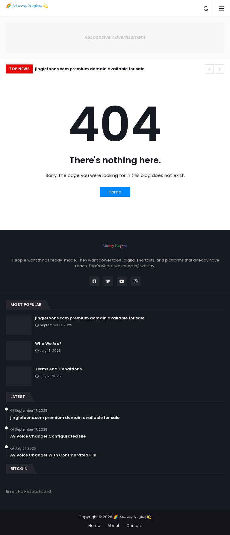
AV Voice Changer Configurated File (48, 436)
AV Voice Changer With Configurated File (53, 455)
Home (115, 192)
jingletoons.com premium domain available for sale (89, 69)
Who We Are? (48, 343)
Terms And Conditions (58, 369)
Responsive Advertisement (115, 37)
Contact (134, 525)
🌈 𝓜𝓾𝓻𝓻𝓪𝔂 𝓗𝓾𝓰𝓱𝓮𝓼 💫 (27, 6)
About (113, 525)
